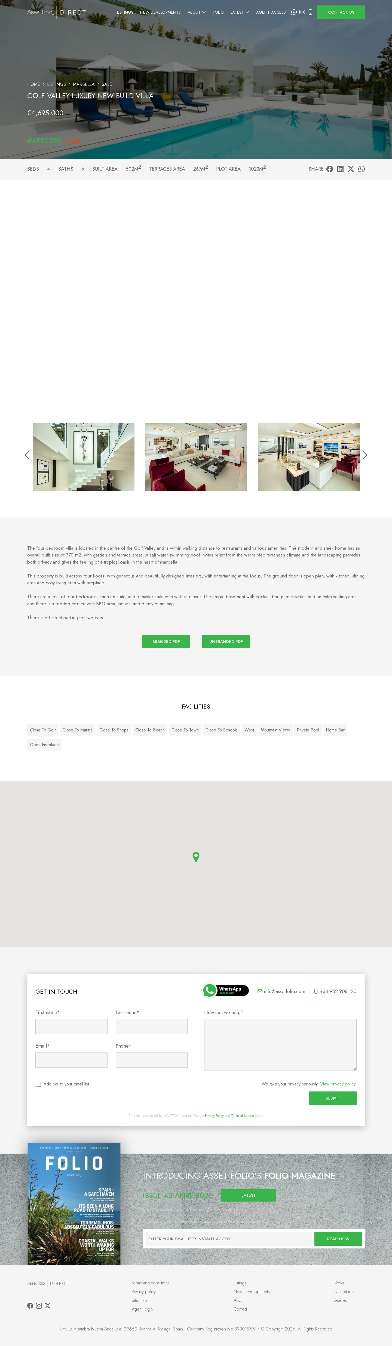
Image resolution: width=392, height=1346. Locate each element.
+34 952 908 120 (335, 991)
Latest (240, 12)
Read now (338, 1239)
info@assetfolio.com (281, 991)
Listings (125, 12)
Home (33, 84)
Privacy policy (144, 1291)
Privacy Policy (214, 1115)
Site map (139, 1300)
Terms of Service (242, 1115)
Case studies (345, 1291)
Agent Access (271, 12)
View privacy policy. (338, 1084)
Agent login (142, 1309)
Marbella (84, 84)
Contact (240, 1309)
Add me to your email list (66, 1084)
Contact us (341, 12)
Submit (333, 1098)
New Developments (160, 12)
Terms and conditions (151, 1283)
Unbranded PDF (226, 642)
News (338, 1283)
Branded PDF (166, 642)
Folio (218, 12)
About (197, 12)
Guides (340, 1300)
